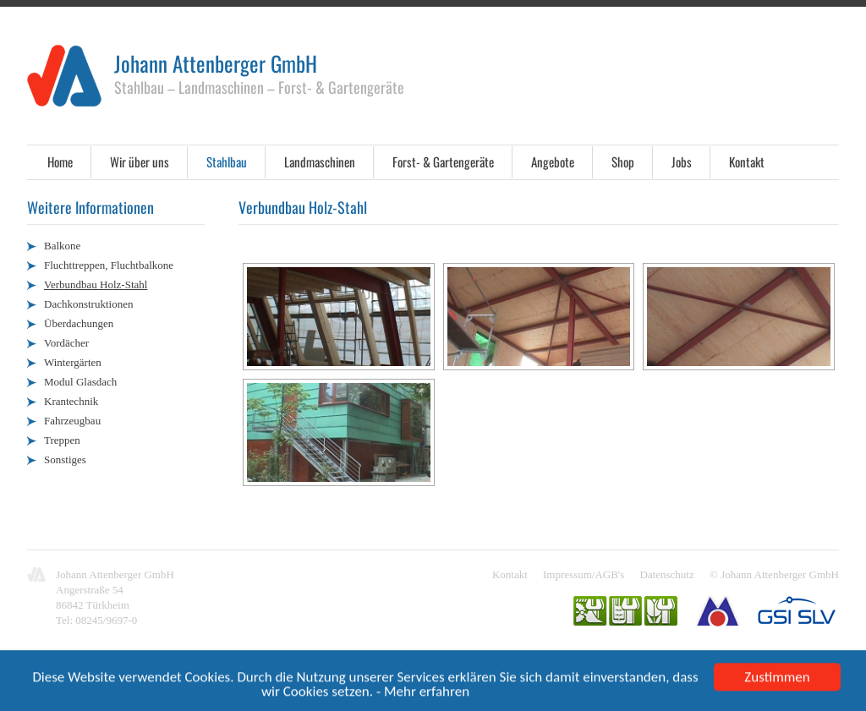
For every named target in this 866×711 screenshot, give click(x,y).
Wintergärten (72, 362)
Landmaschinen (319, 161)
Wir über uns (139, 161)
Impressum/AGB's (583, 574)
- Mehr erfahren (422, 693)
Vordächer (66, 342)
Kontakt (747, 161)
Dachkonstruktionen (88, 304)
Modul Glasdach (80, 381)
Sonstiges (65, 459)
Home (60, 161)
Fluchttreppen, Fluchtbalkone (108, 265)
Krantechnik (71, 401)
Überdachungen (78, 323)
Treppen (62, 440)
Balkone (62, 245)
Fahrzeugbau (72, 420)
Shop (622, 161)
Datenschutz (667, 574)
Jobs (681, 161)
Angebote (552, 161)
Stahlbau (226, 161)
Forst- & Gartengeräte (443, 161)
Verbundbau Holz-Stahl (95, 284)
